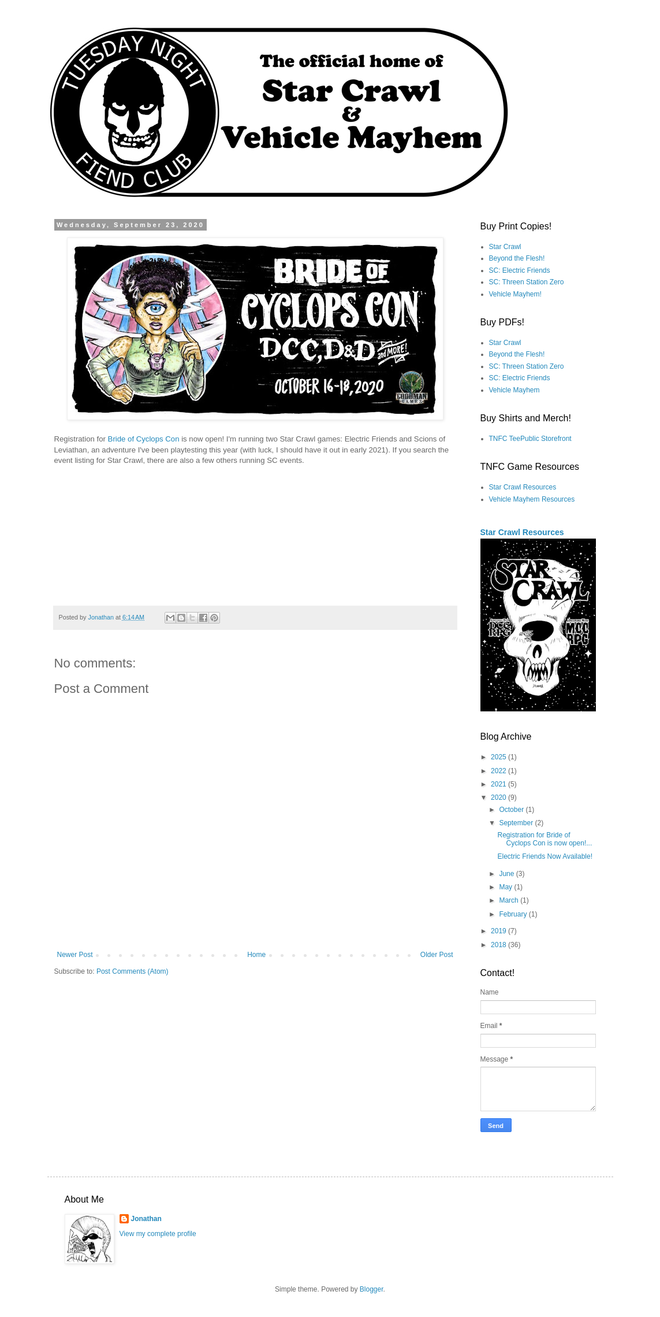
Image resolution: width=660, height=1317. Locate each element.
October (512, 810)
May (506, 887)
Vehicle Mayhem (514, 390)
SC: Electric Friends (519, 270)
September (517, 823)
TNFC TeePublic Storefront (530, 439)
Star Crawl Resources (523, 487)
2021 (499, 784)
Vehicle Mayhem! (515, 294)
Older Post (436, 955)
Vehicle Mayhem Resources (532, 499)
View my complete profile (158, 1234)
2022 (499, 771)
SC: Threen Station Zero (526, 282)
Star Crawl (505, 247)
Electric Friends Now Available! (544, 856)
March (509, 900)
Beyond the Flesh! (517, 258)
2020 (499, 797)
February (513, 914)
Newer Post (75, 955)
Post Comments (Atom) (132, 971)
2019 (499, 931)
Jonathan (146, 1219)
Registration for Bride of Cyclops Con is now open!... (544, 839)
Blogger (371, 1289)
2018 (499, 945)
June (507, 874)
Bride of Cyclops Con (144, 439)
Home (256, 955)
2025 (499, 757)
